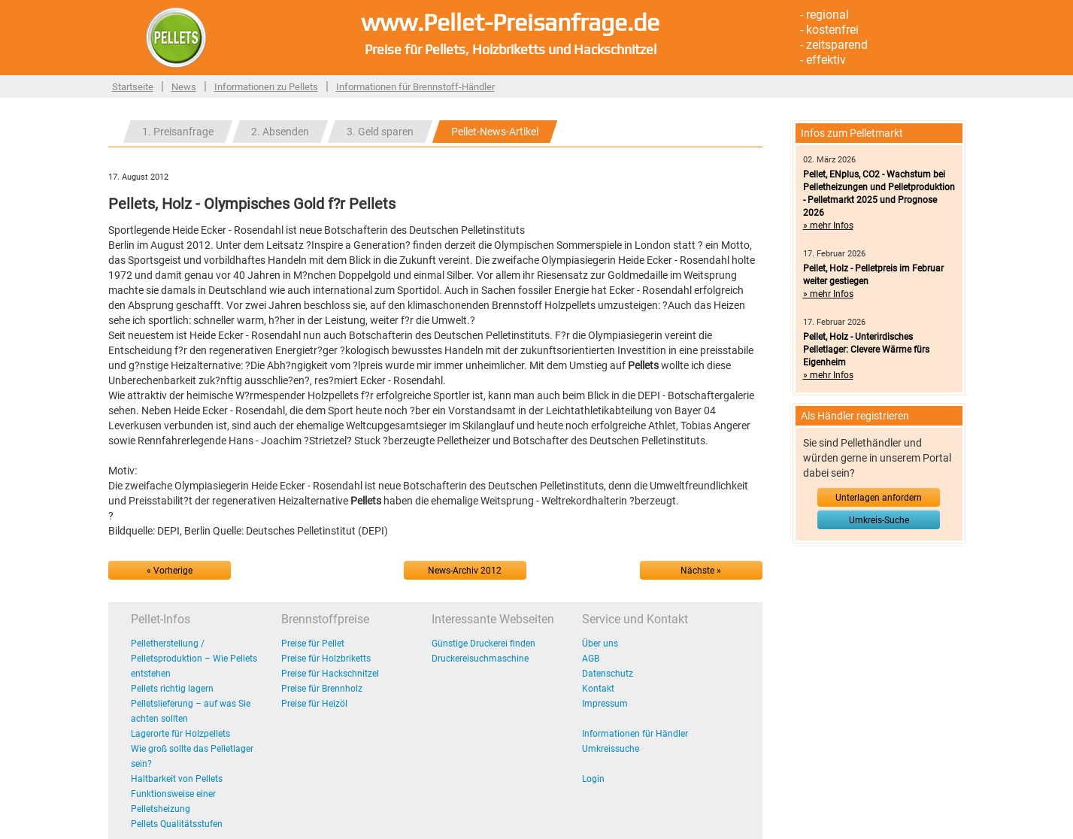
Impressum (605, 703)
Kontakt (598, 688)
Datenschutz (607, 673)
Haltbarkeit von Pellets (177, 779)
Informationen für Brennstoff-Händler (415, 86)
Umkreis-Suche (879, 520)
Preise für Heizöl (314, 703)
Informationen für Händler (635, 733)
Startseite (132, 86)
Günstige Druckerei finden (483, 643)
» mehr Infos (828, 225)
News (183, 86)
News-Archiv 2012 (465, 570)
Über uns (600, 643)
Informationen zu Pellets (266, 86)
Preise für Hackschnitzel (330, 673)
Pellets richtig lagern (172, 688)
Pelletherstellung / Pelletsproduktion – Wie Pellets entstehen (194, 658)
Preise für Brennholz (321, 688)
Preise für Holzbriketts (326, 658)
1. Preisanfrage (178, 132)
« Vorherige (169, 570)
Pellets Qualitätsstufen (177, 824)
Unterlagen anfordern (878, 497)
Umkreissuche (610, 749)
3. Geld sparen (380, 132)
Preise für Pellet (312, 643)
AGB (590, 658)
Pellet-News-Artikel (494, 132)
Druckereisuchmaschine (480, 658)
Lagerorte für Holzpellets (180, 733)
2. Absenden (280, 132)
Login (593, 779)
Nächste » (700, 570)
